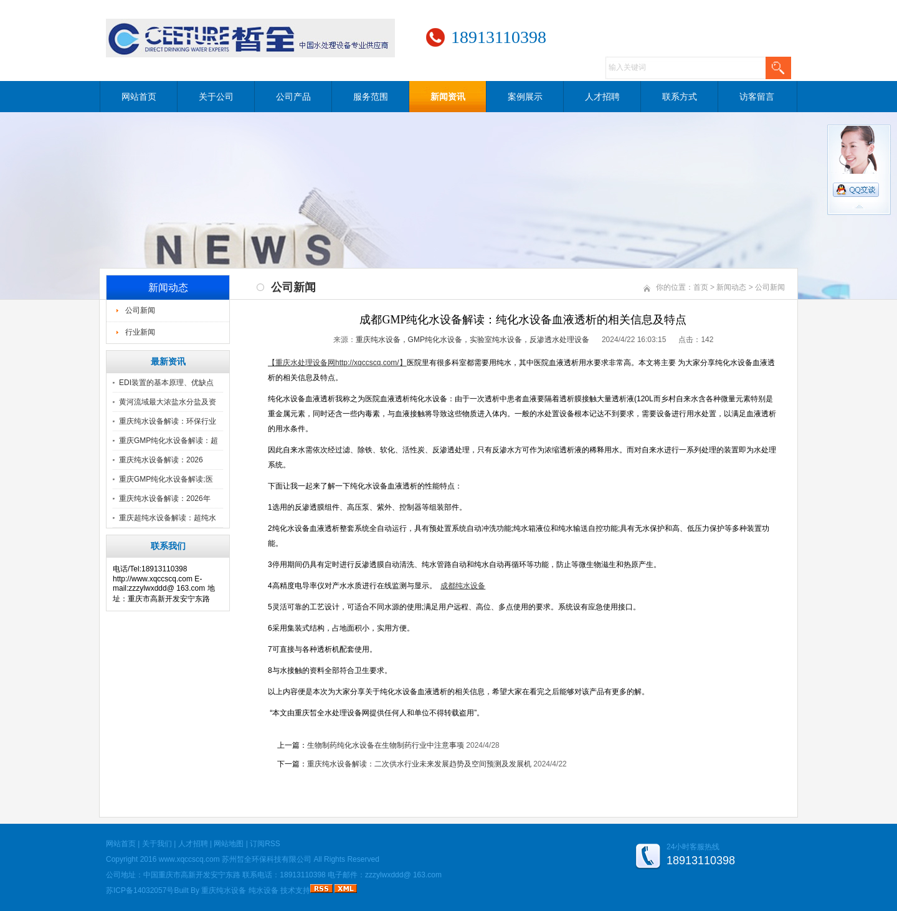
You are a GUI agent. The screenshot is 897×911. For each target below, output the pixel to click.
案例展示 (525, 97)
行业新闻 (140, 332)
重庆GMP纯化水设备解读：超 (168, 440)
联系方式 (679, 97)
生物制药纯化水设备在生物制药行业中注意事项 (385, 745)
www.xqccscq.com (189, 859)
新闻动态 (731, 287)
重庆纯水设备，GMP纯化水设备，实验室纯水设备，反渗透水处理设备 (472, 339)
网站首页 (138, 97)
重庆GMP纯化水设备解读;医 (166, 479)
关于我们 (157, 843)
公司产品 (293, 97)
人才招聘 (602, 97)
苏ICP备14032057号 (140, 890)
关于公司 (216, 97)
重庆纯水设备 (223, 890)
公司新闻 (140, 310)
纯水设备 (263, 890)
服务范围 (370, 97)
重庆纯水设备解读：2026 (161, 460)
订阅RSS (265, 843)
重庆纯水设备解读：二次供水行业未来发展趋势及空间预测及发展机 (419, 764)
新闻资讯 (447, 97)
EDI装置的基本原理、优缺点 (166, 382)
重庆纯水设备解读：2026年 (165, 498)
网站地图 (229, 843)
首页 (700, 287)
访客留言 (756, 97)
